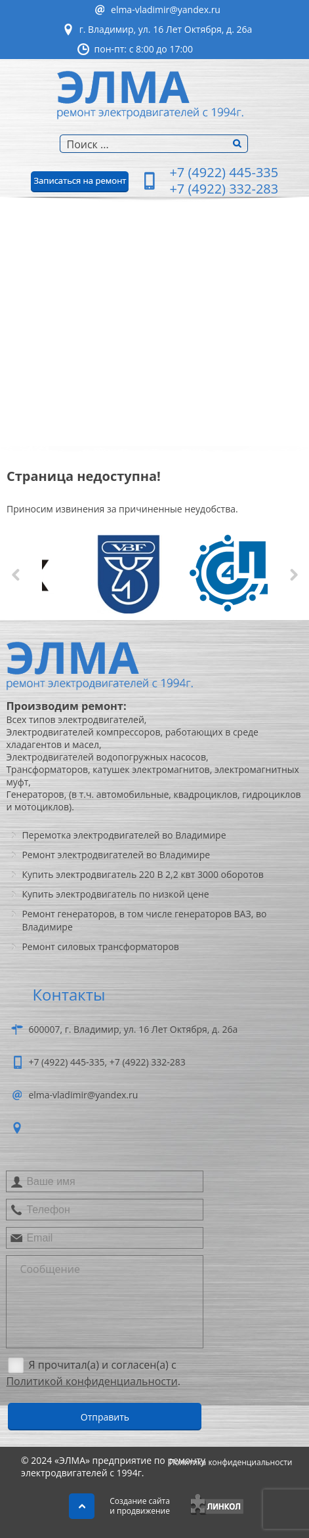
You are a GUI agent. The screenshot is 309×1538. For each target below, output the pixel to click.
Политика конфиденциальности (231, 1462)
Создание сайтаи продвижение (140, 1506)
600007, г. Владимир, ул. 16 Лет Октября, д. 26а (132, 1029)
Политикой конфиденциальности (91, 1381)
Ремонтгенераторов (41, 361)
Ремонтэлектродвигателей (60, 282)
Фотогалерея (42, 393)
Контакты (33, 419)
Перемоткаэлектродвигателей (60, 321)
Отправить (105, 1417)
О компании (41, 249)
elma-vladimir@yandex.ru (165, 9)
